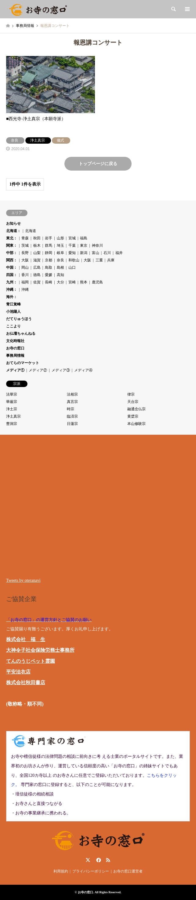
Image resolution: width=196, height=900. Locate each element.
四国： (11, 275)
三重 (99, 260)
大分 (60, 282)
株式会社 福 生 (25, 639)
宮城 (72, 238)
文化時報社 (15, 341)
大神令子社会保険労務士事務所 (40, 650)
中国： (11, 267)
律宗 (131, 394)
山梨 (37, 253)
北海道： (13, 231)
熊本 (83, 282)
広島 (37, 267)
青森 (25, 238)
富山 (95, 253)
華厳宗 (11, 402)
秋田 (37, 238)
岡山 (25, 267)
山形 (60, 238)
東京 (83, 245)
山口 (72, 267)
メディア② (38, 370)
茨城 (25, 245)
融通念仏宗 (136, 409)
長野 (25, 253)
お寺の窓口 (15, 348)
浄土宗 (11, 409)
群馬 (48, 245)
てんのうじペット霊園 (30, 661)
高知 (60, 275)
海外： (11, 297)
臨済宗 (72, 416)
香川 (25, 275)
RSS (108, 860)
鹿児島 (97, 282)
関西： (11, 260)
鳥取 (48, 267)
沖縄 (25, 289)
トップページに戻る (98, 163)
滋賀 (37, 260)
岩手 (48, 238)
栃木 (37, 245)
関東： (11, 245)
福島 (83, 238)
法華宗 (11, 394)
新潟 (83, 253)
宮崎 (72, 282)
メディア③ (61, 370)
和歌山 (73, 260)
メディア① (15, 370)
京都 (48, 260)
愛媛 (48, 275)
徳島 (37, 275)
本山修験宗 (136, 424)
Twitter (88, 860)
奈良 (60, 260)
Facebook (98, 860)
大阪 (25, 260)
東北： (11, 238)
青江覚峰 (13, 304)
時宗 (70, 409)
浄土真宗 (13, 416)
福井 (119, 253)
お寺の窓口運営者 (128, 871)
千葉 (72, 245)
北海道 (30, 231)
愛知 (72, 253)
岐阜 (60, 253)
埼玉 (60, 245)
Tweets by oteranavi (23, 580)
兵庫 (110, 260)
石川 (107, 253)
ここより (13, 326)
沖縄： (11, 289)
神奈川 (97, 245)
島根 (60, 267)
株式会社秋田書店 (25, 682)
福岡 (25, 282)
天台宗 (132, 402)
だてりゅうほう (19, 319)
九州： (11, 282)
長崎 (48, 282)
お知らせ (13, 223)
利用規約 (60, 871)
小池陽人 (13, 311)
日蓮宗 (72, 424)
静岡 (48, 253)
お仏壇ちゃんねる (20, 333)
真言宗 (72, 402)
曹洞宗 (11, 424)
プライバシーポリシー (90, 871)
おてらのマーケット (22, 363)
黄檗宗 (132, 416)
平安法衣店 (18, 671)
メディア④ (83, 370)
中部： (11, 253)
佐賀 (37, 282)
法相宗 (72, 394)
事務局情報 (15, 355)
